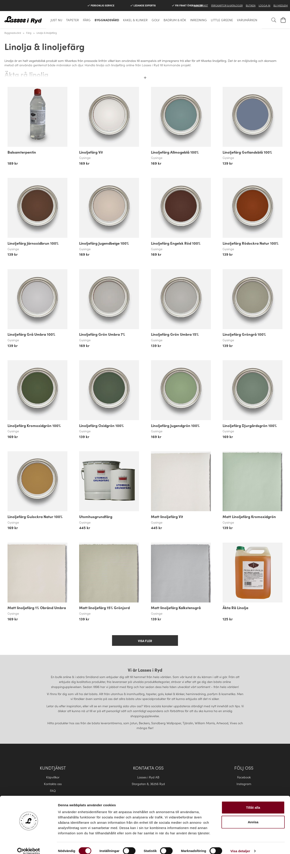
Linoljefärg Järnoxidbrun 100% (33, 243)
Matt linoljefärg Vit (167, 516)
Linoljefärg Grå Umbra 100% (31, 334)
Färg (87, 20)
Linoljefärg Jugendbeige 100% (104, 243)
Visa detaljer (240, 845)
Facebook (244, 777)
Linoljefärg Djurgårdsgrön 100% (250, 425)
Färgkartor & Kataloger (227, 5)
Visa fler (145, 641)
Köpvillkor (52, 777)
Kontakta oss (53, 784)
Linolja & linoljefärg (46, 32)
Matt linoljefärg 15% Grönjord (104, 607)
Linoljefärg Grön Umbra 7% (102, 334)
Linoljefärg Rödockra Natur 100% (251, 243)
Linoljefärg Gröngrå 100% (244, 334)
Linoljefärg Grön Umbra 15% (175, 334)
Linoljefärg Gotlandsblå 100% (247, 152)
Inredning (198, 20)
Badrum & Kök (175, 20)
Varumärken (247, 20)
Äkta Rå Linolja (235, 607)
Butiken (251, 5)
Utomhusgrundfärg (95, 516)
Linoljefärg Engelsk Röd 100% (175, 243)
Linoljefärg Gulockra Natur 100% (35, 516)
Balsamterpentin (22, 152)
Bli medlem (280, 5)
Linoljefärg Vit (91, 152)
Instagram (244, 784)
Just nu (56, 20)
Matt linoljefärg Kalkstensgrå (176, 607)
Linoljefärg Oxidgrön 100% (101, 425)
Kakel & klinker (135, 20)
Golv (156, 20)
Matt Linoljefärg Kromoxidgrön (249, 516)
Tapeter (72, 20)
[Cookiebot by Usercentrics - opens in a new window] (28, 845)
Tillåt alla (253, 802)
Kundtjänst (200, 5)
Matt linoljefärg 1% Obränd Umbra (37, 607)
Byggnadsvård (107, 20)
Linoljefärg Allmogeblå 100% (175, 152)
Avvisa (253, 816)
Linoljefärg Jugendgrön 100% (175, 425)
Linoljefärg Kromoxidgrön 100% (34, 425)
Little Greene (222, 20)
